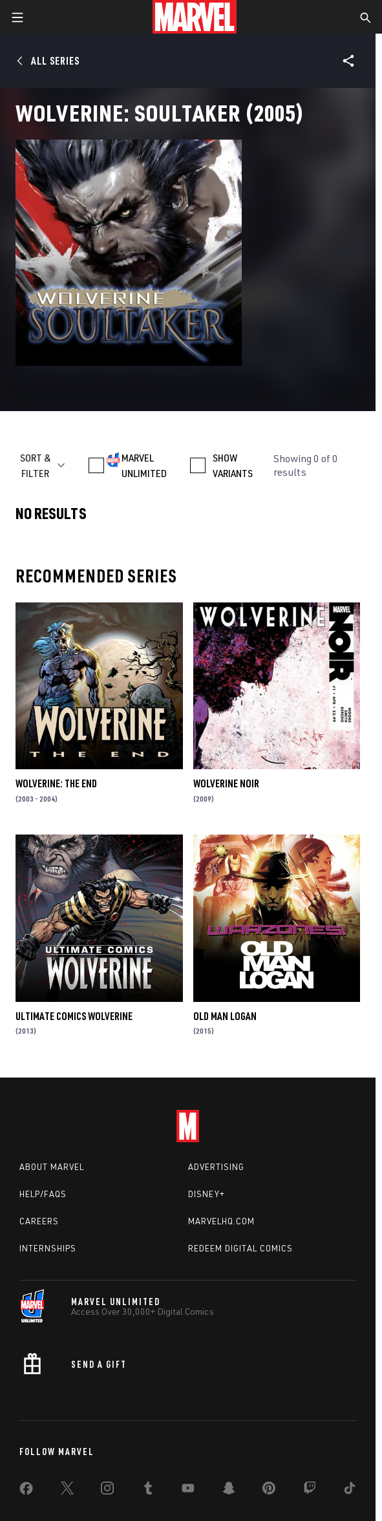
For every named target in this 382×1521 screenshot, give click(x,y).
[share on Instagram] (107, 1490)
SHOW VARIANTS (233, 465)
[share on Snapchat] (228, 1490)
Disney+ (206, 1194)
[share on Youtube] (188, 1490)
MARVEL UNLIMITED (144, 465)
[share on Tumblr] (148, 1490)
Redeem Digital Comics (240, 1248)
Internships (47, 1248)
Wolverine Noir (226, 783)
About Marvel (51, 1167)
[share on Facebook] (26, 1491)
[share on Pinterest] (268, 1490)
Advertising (216, 1167)
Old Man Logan (225, 1016)
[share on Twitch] (309, 1490)
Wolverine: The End (56, 783)
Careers (39, 1221)
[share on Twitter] (67, 1490)
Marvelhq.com (221, 1221)
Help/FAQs (43, 1194)
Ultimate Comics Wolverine (74, 1016)
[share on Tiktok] (349, 1490)
